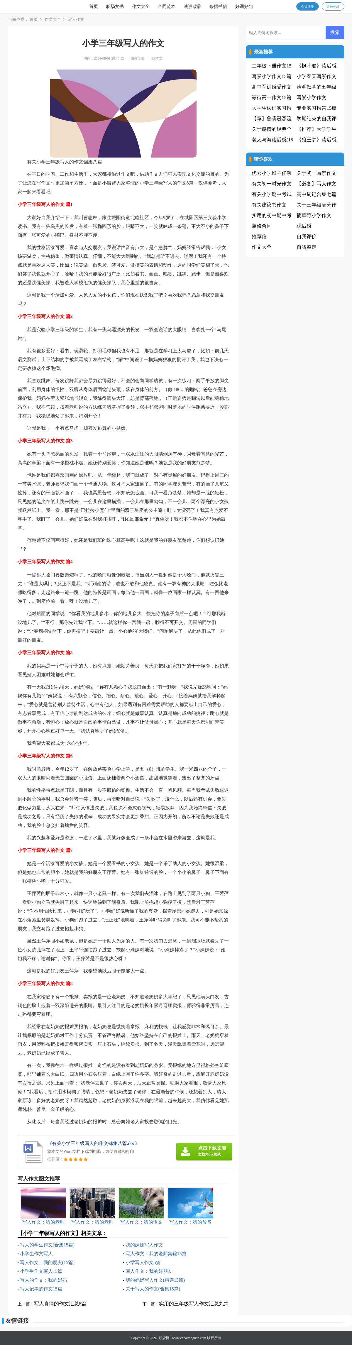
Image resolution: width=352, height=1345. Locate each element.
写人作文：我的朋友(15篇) (47, 1262)
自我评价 (307, 236)
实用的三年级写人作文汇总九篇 (194, 1304)
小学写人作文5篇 (143, 1262)
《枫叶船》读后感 (316, 66)
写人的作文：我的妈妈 (43, 1280)
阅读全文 (138, 58)
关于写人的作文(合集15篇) (153, 1288)
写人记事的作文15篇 (41, 1288)
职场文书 (115, 6)
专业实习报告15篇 (316, 108)
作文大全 (141, 6)
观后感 (304, 226)
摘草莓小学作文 (314, 215)
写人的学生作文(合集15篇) (47, 1244)
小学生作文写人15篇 (41, 1271)
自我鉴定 (307, 247)
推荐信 (259, 236)
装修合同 (262, 226)
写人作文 (76, 20)
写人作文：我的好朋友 (149, 1271)
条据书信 (218, 6)
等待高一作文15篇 (272, 97)
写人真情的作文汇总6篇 (60, 1304)
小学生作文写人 (36, 1253)
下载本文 (155, 58)
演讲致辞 (192, 6)
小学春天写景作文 (316, 76)
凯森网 (164, 1338)
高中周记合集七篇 (316, 194)
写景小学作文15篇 (272, 76)
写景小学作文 (311, 97)
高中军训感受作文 (272, 87)
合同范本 (166, 6)
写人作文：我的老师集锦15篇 (156, 1253)
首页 (93, 6)
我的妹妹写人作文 (144, 1244)
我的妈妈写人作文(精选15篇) (155, 1280)
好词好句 (244, 6)
